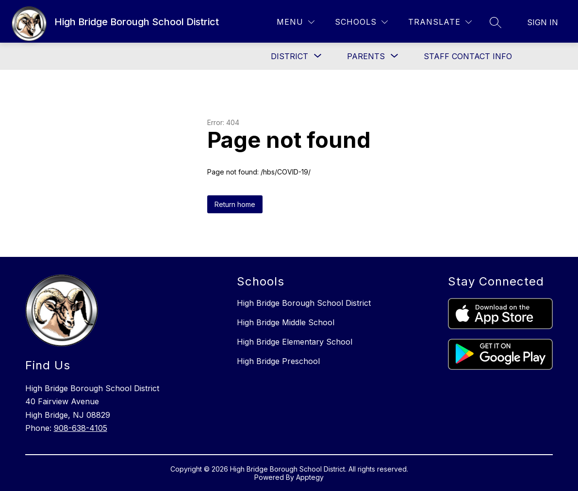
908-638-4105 (80, 428)
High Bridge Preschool (278, 361)
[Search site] (495, 22)
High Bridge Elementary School (294, 342)
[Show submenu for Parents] (366, 56)
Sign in (542, 22)
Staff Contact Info (468, 56)
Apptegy (310, 477)
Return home (235, 204)
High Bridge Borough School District (304, 303)
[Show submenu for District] (289, 56)
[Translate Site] (440, 22)
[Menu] (295, 22)
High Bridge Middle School (285, 322)
